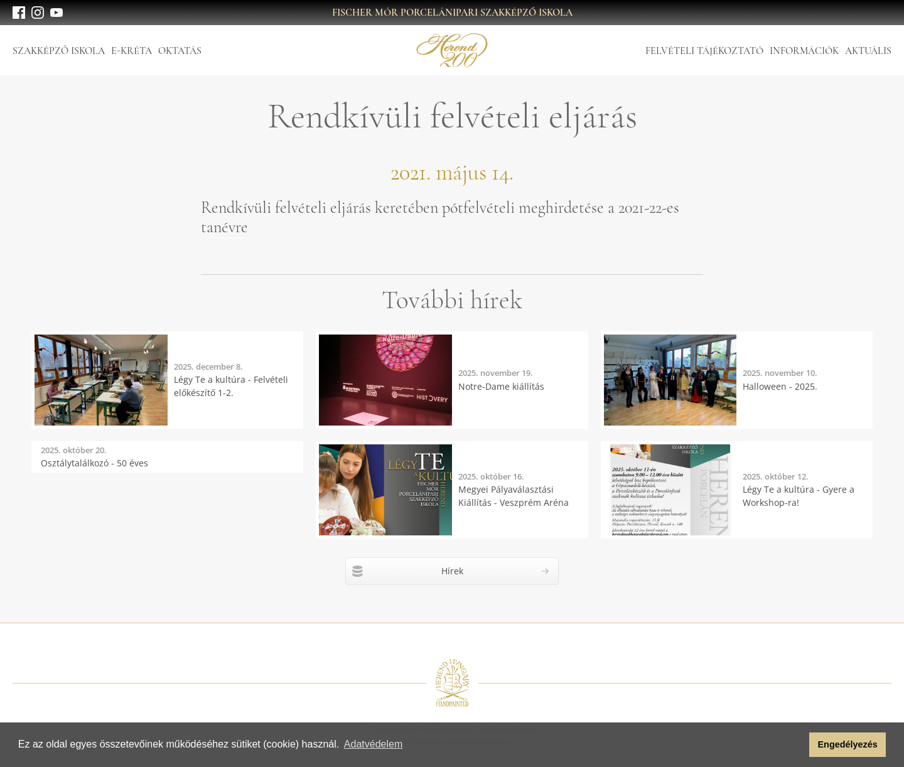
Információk (804, 51)
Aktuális (868, 51)
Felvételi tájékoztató (704, 51)
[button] (796, 745)
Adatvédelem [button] (373, 744)
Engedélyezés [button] (848, 744)
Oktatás (180, 51)
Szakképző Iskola (59, 51)
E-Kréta (131, 51)
